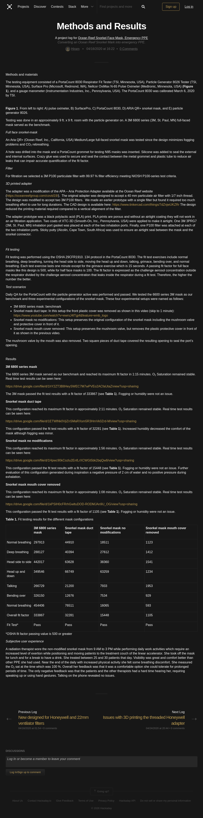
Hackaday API (127, 800)
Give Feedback (64, 800)
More (88, 6)
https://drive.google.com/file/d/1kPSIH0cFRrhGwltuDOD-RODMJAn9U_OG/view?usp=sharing (72, 504)
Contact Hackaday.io (39, 800)
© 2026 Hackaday (101, 808)
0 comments (50, 728)
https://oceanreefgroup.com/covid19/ (32, 195)
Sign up (171, 6)
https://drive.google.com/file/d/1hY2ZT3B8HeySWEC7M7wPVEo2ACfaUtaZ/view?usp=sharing (72, 386)
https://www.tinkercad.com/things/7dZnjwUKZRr (145, 204)
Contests (57, 6)
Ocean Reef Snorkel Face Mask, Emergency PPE (113, 38)
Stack (72, 6)
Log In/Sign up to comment (25, 772)
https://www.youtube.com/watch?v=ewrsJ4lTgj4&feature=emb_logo (61, 315)
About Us (17, 800)
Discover (40, 6)
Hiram (72, 48)
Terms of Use (86, 800)
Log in (189, 6)
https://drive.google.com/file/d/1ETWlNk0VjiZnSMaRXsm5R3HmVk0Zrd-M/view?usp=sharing (71, 421)
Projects (23, 6)
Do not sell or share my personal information (165, 800)
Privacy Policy (106, 800)
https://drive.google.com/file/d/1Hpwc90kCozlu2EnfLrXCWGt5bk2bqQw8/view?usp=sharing (70, 460)
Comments (129, 48)
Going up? (101, 791)
